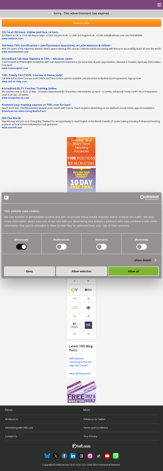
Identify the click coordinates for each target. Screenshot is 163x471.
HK (74, 316)
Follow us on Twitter (94, 419)
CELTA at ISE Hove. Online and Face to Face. (30, 32)
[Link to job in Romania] (88, 307)
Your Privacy (90, 436)
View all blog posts (80, 373)
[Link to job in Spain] (74, 325)
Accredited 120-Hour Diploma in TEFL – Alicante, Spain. (37, 58)
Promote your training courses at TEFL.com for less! (36, 104)
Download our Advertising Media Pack (24, 111)
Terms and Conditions (96, 427)
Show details (143, 260)
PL (88, 281)
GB (88, 298)
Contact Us (11, 436)
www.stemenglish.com (15, 68)
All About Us (11, 419)
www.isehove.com (12, 38)
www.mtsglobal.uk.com (15, 97)
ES (74, 334)
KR (75, 298)
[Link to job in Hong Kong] (74, 307)
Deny (29, 271)
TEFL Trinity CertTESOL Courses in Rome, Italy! (32, 75)
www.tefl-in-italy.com (14, 81)
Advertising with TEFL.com (19, 427)
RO (89, 316)
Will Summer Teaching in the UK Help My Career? (80, 362)
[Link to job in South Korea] (74, 290)
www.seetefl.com (12, 127)
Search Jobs (81, 23)
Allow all (133, 271)
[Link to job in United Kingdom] (88, 290)
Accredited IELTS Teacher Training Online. (29, 88)
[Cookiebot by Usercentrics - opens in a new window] (143, 198)
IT (74, 281)
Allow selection (81, 271)
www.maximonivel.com (15, 51)
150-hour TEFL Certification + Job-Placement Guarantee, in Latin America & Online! (56, 45)
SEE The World (11, 118)
